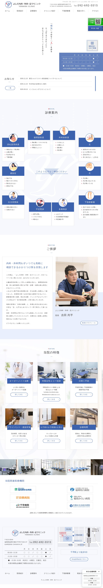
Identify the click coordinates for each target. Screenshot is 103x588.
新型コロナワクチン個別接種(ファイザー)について (45, 78)
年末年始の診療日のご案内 (37, 84)
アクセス (95, 11)
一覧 (9, 88)
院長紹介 (20, 11)
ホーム (7, 11)
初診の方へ (81, 11)
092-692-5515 (86, 5)
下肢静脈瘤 (66, 11)
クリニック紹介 (49, 11)
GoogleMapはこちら (79, 563)
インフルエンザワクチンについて (40, 89)
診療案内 (33, 11)
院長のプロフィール (88, 335)
